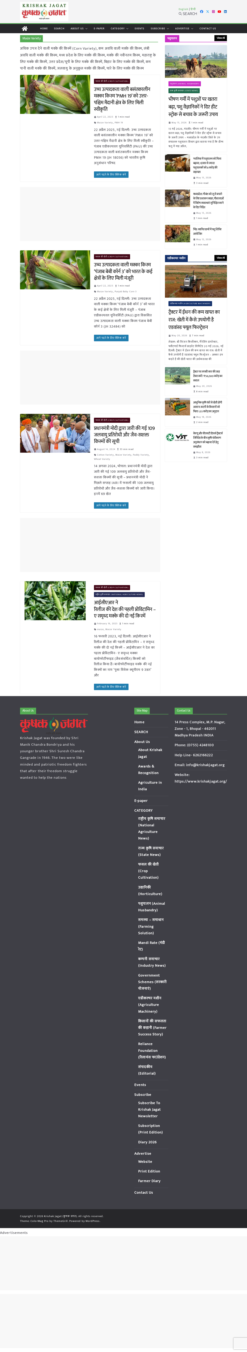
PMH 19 (119, 123)
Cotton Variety (105, 455)
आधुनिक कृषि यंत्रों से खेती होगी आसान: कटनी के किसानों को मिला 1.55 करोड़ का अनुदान (207, 407)
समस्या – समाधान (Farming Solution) (151, 926)
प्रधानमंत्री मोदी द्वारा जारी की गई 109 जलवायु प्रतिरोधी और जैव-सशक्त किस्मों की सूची (124, 435)
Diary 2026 (147, 1142)
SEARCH (59, 28)
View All (221, 38)
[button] (86, 28)
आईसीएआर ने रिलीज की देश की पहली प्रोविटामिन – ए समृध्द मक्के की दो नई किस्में (125, 609)
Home (44, 28)
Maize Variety (105, 123)
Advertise (182, 28)
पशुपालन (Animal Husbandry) (185, 83)
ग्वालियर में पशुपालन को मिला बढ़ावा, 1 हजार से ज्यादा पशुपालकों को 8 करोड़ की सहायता (207, 165)
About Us (77, 28)
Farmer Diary (149, 1181)
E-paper (99, 28)
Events (140, 28)
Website (145, 1162)
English (183, 9)
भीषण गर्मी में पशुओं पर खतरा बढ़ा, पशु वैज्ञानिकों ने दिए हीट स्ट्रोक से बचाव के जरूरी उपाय (193, 107)
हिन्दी (193, 9)
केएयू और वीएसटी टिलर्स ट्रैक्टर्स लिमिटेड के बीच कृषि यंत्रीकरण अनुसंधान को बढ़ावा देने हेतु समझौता (208, 440)
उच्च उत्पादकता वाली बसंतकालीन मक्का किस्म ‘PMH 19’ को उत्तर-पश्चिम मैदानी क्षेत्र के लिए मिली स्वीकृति (122, 99)
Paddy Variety (141, 455)
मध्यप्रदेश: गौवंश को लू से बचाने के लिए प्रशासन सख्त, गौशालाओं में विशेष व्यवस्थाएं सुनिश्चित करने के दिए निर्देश (208, 201)
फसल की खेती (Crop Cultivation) (112, 81)
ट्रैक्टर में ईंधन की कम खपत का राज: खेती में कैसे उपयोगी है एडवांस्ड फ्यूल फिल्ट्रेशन (194, 319)
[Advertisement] (90, 214)
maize (100, 629)
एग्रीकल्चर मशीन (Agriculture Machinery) (190, 303)
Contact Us (208, 28)
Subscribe (158, 28)
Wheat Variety (102, 459)
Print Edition (149, 1171)
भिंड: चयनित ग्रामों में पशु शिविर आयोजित (207, 231)
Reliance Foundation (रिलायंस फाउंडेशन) (152, 1050)
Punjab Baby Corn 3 (126, 291)
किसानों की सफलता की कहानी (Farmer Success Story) (152, 1027)
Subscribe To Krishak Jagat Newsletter (149, 1109)
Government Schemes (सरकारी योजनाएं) (152, 982)
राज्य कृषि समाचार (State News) (184, 90)
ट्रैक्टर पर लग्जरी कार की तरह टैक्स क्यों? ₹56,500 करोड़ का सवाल (207, 376)
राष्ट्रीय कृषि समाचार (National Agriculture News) (119, 594)
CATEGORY (118, 28)
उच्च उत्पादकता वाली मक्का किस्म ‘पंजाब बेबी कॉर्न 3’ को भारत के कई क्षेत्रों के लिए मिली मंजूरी (123, 271)
